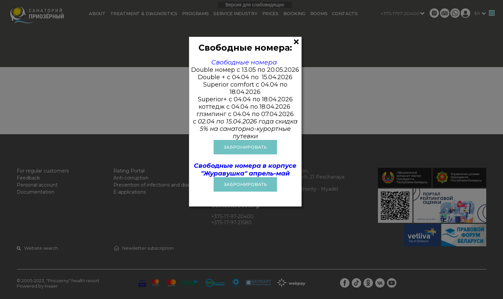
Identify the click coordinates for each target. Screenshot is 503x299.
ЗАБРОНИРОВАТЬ (245, 147)
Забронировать (245, 184)
